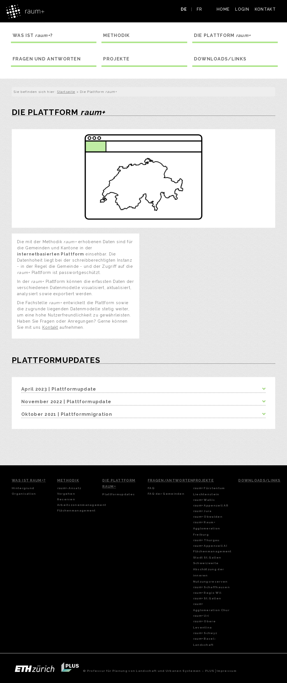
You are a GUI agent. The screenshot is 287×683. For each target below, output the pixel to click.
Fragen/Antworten (171, 480)
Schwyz (205, 633)
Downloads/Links (259, 480)
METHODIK (116, 35)
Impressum (227, 670)
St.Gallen (207, 598)
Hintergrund (23, 488)
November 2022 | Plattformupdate (66, 401)
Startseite (66, 92)
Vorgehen (66, 493)
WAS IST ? (33, 35)
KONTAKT (265, 9)
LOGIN (242, 9)
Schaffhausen (211, 587)
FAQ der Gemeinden (166, 493)
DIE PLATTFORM (222, 35)
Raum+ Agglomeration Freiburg (206, 528)
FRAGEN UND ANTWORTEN (47, 59)
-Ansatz (69, 488)
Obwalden (208, 516)
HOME (223, 9)
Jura (202, 511)
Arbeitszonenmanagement (82, 504)
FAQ (151, 488)
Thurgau (206, 540)
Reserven (66, 499)
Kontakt (50, 327)
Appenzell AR (210, 505)
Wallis (204, 499)
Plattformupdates (118, 494)
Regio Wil (207, 592)
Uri (201, 615)
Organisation (24, 493)
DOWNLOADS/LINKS (220, 59)
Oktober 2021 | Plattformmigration (66, 414)
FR (199, 9)
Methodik (68, 480)
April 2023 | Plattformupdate (58, 389)
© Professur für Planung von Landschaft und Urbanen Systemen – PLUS (148, 670)
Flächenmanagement (76, 510)
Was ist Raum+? (29, 480)
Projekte (203, 480)
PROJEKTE (116, 59)
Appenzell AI (210, 545)
